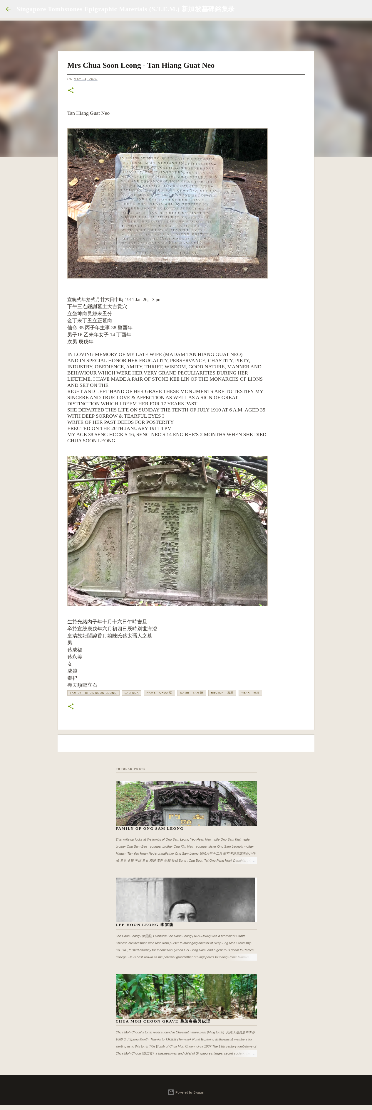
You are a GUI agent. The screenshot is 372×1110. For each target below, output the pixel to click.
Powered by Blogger (186, 1092)
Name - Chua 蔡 (159, 692)
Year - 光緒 (250, 692)
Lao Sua (132, 692)
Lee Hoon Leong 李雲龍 (145, 924)
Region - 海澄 (222, 692)
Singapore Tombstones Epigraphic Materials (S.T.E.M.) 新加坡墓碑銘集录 (125, 9)
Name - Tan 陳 (191, 692)
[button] (70, 91)
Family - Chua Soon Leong (93, 692)
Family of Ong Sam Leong (150, 828)
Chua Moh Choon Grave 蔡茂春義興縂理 (163, 1021)
